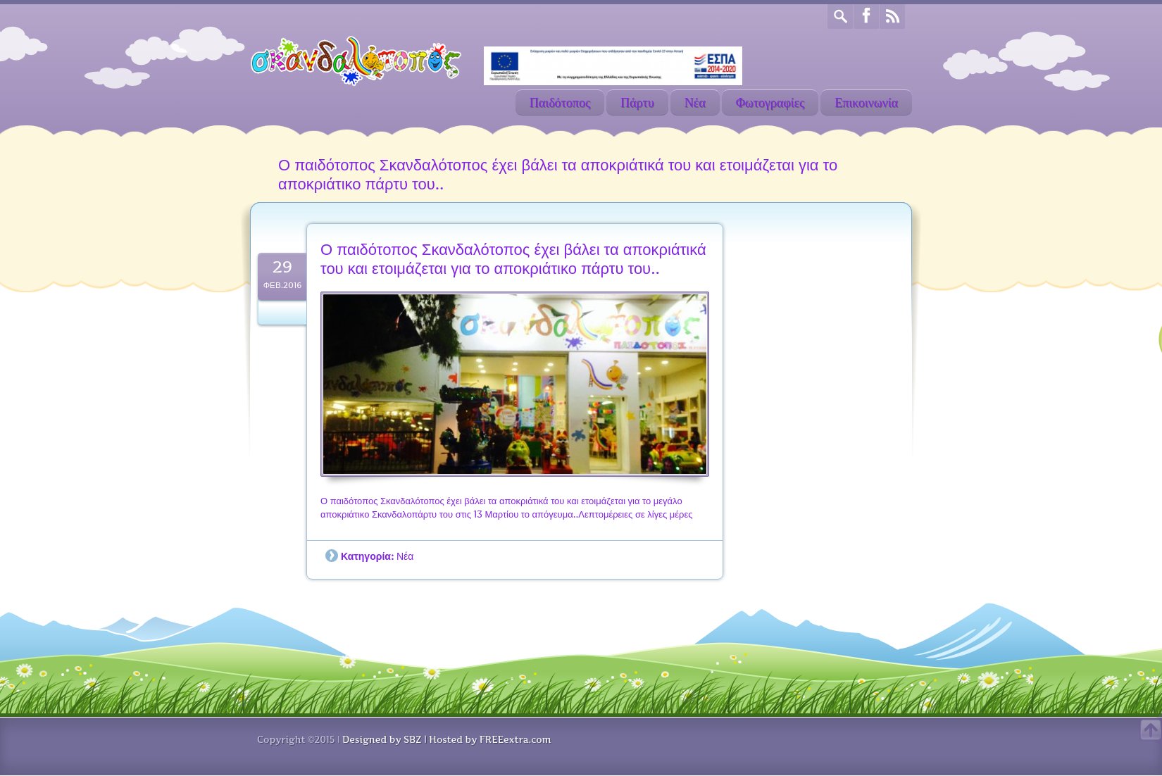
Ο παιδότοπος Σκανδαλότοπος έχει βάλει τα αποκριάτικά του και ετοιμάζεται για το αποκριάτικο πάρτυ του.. (513, 259)
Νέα (695, 102)
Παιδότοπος (560, 102)
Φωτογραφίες (770, 102)
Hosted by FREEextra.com (490, 739)
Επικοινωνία (866, 102)
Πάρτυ (637, 102)
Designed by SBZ (381, 739)
